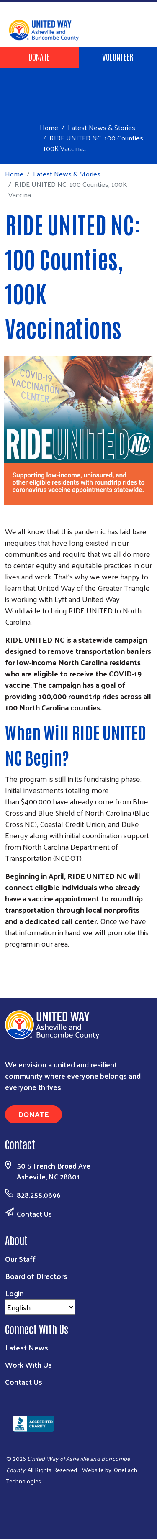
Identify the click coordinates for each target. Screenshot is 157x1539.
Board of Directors (36, 1275)
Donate (39, 56)
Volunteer (117, 56)
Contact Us (34, 1213)
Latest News (26, 1347)
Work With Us (28, 1364)
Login (14, 1292)
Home (49, 127)
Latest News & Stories (101, 127)
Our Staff (20, 1258)
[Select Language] (40, 1307)
